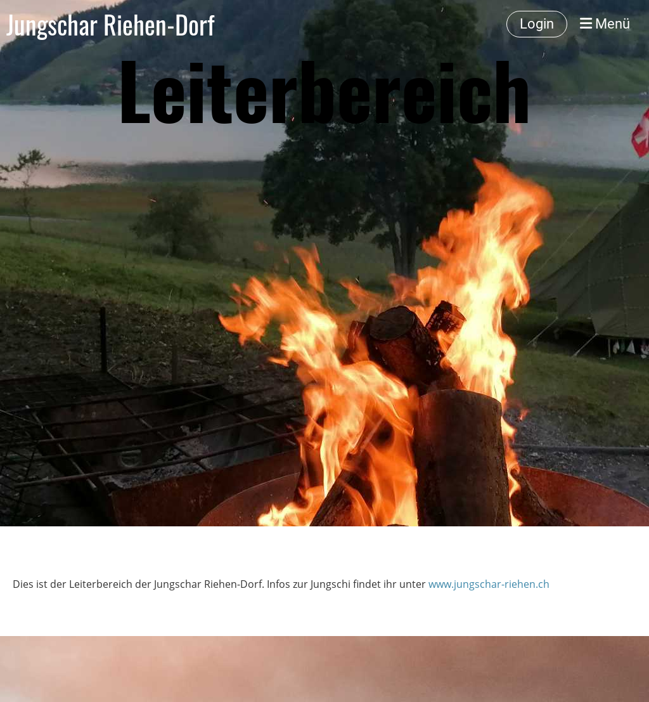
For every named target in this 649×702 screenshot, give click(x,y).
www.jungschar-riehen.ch (488, 584)
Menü (605, 24)
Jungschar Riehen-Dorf (110, 24)
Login (537, 24)
